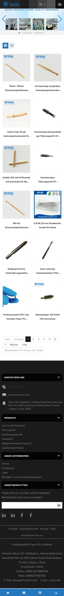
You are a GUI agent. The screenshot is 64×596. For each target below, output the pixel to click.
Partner (6, 463)
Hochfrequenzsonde (12, 434)
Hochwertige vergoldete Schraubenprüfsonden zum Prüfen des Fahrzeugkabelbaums (47, 88)
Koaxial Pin (7, 438)
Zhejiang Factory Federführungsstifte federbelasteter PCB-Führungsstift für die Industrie (16, 271)
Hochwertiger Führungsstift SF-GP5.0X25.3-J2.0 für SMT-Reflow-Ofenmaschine (47, 180)
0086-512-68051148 (18, 386)
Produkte (13, 528)
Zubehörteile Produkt (13, 447)
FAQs (52, 528)
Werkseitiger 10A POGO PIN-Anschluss (47, 316)
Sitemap (44, 528)
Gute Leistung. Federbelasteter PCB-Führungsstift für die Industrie (47, 271)
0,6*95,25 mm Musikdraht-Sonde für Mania (47, 225)
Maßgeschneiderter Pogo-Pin (17, 443)
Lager (5, 472)
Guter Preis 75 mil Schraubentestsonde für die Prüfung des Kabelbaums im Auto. (16, 134)
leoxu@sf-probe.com (19, 394)
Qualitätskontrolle (29, 528)
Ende (24, 344)
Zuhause (24, 32)
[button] (30, 26)
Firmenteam (8, 468)
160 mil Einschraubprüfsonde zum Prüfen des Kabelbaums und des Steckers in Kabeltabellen (16, 225)
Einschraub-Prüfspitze (13, 425)
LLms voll (54, 580)
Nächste (14, 344)
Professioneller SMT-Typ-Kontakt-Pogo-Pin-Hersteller (16, 317)
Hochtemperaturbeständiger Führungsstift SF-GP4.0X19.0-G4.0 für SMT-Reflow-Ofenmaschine (47, 134)
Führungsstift (9, 429)
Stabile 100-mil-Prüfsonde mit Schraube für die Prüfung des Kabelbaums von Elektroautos (16, 180)
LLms (44, 580)
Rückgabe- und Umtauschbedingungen (22, 476)
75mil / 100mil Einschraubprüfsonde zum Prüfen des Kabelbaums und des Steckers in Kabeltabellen (16, 88)
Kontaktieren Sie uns (32, 535)
